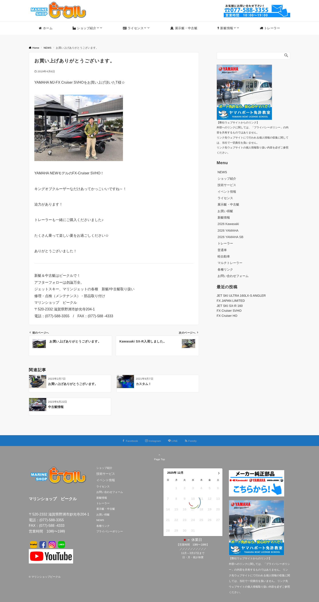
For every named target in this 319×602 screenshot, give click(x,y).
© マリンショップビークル (45, 576)
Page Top (159, 457)
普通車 (222, 250)
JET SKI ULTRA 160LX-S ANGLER (241, 295)
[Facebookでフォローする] (130, 440)
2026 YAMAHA (228, 230)
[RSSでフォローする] (191, 440)
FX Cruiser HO (227, 315)
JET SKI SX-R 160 (230, 306)
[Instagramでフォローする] (153, 440)
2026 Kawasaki (228, 224)
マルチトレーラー (230, 263)
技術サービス (227, 185)
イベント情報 (227, 191)
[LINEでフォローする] (173, 440)
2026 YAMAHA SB (230, 237)
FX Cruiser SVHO (229, 310)
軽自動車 (224, 256)
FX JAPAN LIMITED (231, 300)
